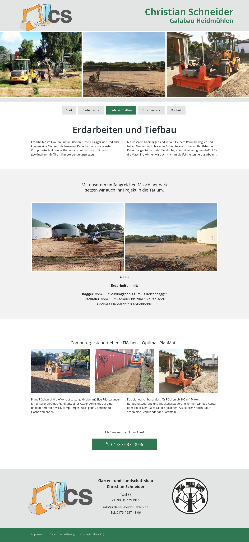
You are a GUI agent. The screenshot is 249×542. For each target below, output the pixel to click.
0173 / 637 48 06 (124, 444)
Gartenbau (91, 110)
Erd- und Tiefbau (121, 110)
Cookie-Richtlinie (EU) (92, 534)
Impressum (37, 534)
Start (69, 110)
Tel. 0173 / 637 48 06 (126, 512)
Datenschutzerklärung (62, 534)
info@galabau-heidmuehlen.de (125, 507)
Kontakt (176, 110)
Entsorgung (151, 110)
